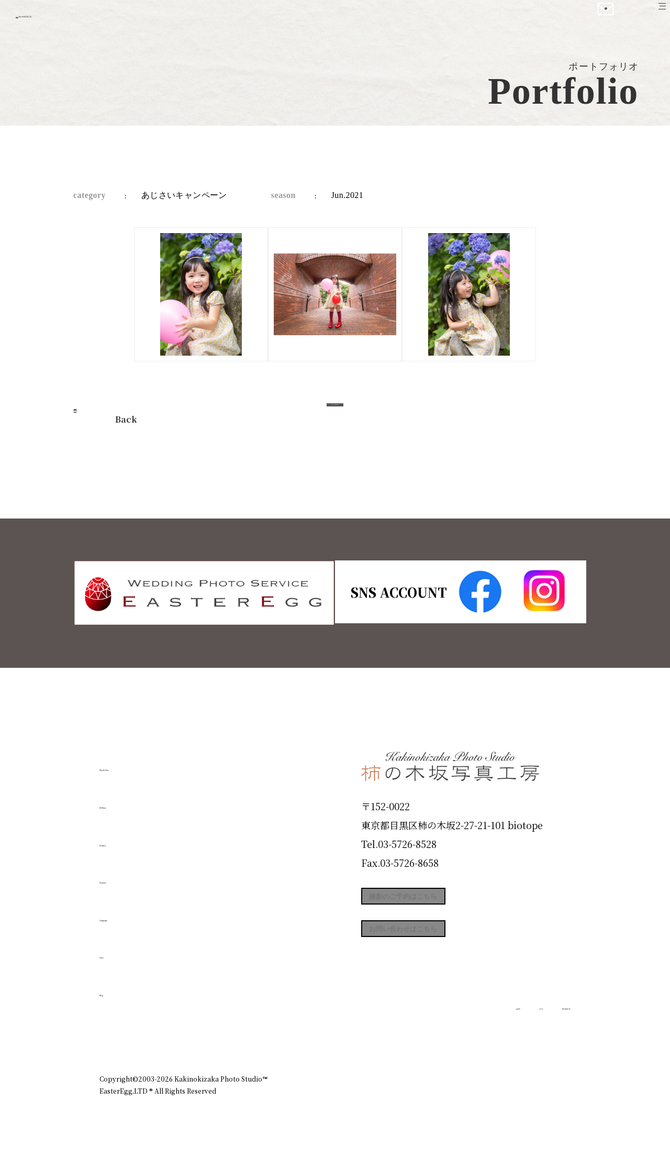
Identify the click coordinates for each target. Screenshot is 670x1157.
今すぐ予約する (335, 416)
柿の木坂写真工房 (94, 20)
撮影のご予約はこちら (439, 902)
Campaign (134, 912)
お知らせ (478, 1033)
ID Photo (129, 800)
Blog (115, 988)
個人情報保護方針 (541, 1033)
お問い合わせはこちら (440, 949)
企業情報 (430, 1033)
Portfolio (129, 875)
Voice (118, 950)
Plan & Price (142, 763)
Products (128, 838)
